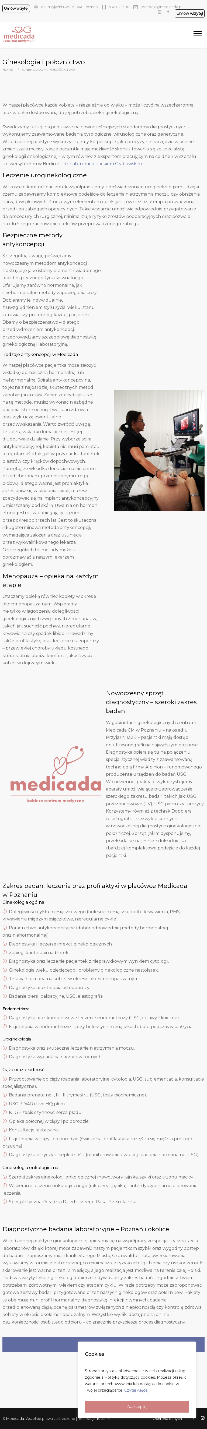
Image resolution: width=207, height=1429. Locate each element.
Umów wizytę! (16, 8)
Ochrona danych (167, 1418)
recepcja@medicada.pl (161, 7)
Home (7, 70)
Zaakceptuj (136, 1406)
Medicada (15, 1418)
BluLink (103, 1418)
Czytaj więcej (136, 1390)
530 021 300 (119, 7)
